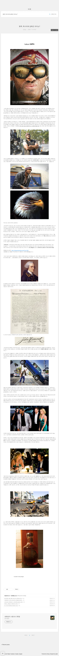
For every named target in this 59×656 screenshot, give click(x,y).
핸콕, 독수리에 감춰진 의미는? (10, 14)
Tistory (48, 653)
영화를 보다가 (14, 595)
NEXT (32, 635)
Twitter (8, 653)
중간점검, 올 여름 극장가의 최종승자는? (13, 598)
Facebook (13, 653)
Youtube (16, 653)
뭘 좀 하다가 (7, 595)
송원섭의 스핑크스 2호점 (12, 616)
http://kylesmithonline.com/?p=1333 (20, 250)
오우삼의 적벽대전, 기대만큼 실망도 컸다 (13, 602)
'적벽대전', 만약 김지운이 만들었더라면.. (13, 600)
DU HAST (7, 618)
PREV (25, 635)
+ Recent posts (5, 644)
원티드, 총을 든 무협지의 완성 (11, 603)
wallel (56, 653)
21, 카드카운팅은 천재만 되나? (11, 605)
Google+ (20, 653)
